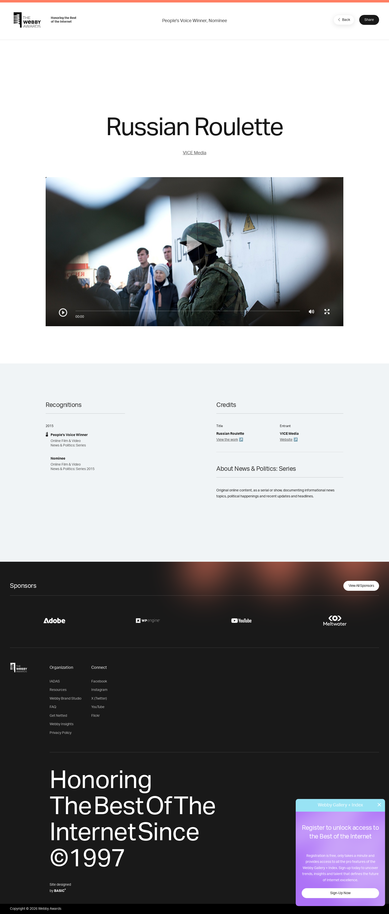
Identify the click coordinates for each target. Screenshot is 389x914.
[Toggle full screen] (327, 312)
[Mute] (311, 312)
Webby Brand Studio (65, 698)
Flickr (95, 715)
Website (286, 439)
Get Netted (58, 715)
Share (369, 20)
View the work (227, 439)
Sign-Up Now (340, 893)
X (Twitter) (99, 698)
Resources (58, 690)
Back (343, 19)
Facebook (99, 681)
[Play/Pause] (63, 313)
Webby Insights (61, 724)
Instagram (99, 690)
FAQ (53, 707)
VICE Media (194, 153)
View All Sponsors (361, 586)
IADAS (55, 681)
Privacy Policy (60, 733)
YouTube (97, 707)
